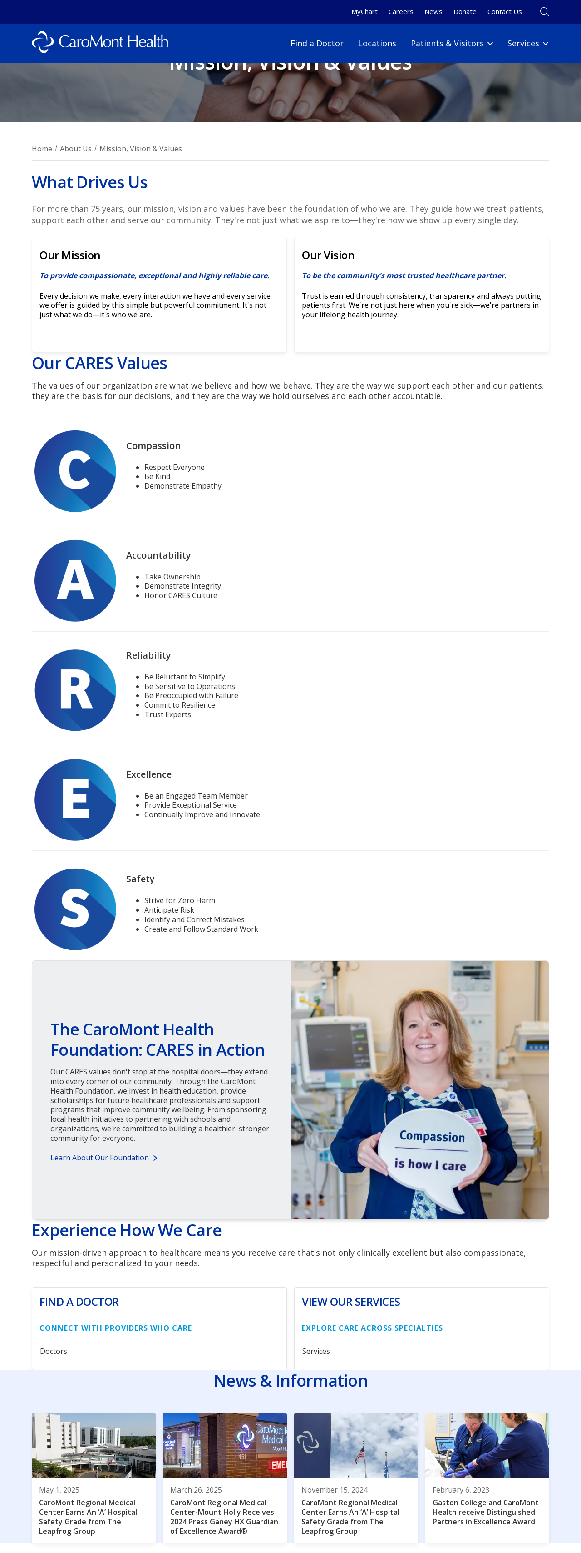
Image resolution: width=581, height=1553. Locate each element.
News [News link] (433, 11)
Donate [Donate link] (465, 11)
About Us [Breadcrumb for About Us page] (76, 149)
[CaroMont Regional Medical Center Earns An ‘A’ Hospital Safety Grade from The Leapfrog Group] (94, 1478)
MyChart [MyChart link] (364, 11)
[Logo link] (100, 43)
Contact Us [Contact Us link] (504, 11)
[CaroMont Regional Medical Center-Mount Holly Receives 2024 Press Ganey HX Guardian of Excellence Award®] (225, 1478)
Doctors (53, 1351)
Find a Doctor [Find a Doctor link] (317, 43)
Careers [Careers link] (401, 11)
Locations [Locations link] (377, 43)
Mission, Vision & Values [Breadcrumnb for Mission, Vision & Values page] (140, 149)
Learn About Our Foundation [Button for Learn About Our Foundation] (99, 1157)
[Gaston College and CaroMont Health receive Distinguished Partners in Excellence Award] (487, 1478)
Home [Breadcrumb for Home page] (42, 149)
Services (316, 1351)
